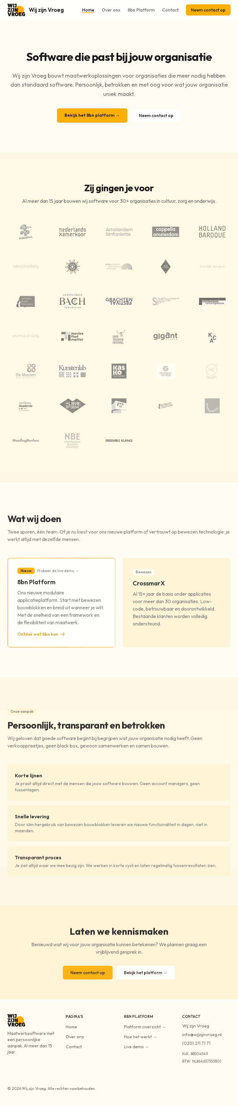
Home (88, 10)
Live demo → (136, 1046)
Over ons (111, 10)
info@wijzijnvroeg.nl (202, 1034)
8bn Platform (141, 10)
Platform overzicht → (145, 1027)
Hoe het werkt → (140, 1037)
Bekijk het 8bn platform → (92, 115)
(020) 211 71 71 (196, 1043)
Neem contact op (208, 10)
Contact (170, 10)
